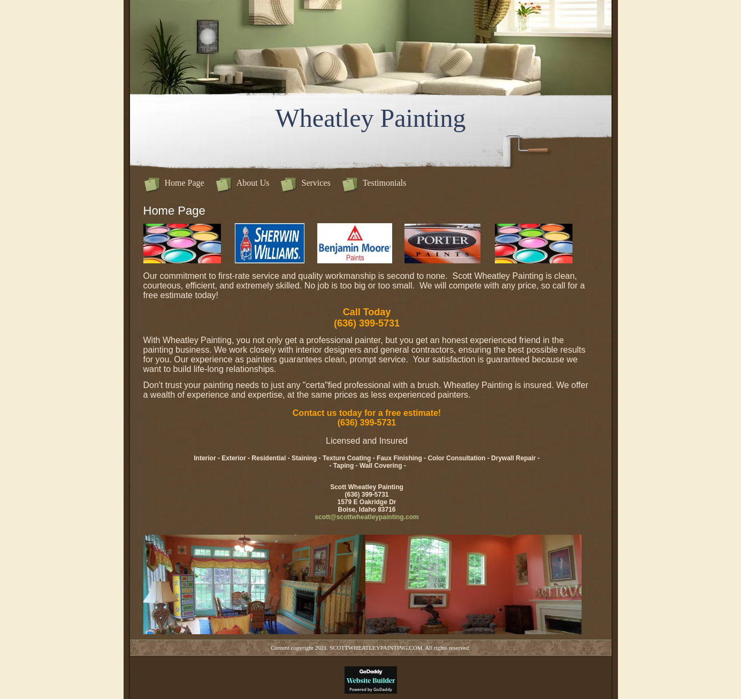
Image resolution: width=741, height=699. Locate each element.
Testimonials (385, 182)
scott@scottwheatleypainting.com (366, 517)
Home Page (184, 182)
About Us (253, 182)
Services (315, 182)
